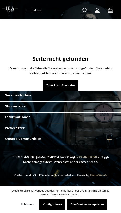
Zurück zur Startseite (60, 85)
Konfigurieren (52, 204)
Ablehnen (27, 204)
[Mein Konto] (97, 11)
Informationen (18, 116)
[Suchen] (84, 11)
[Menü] (34, 10)
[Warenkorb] (110, 11)
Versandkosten (86, 157)
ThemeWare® (98, 175)
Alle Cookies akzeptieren (87, 204)
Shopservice (15, 106)
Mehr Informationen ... (66, 194)
